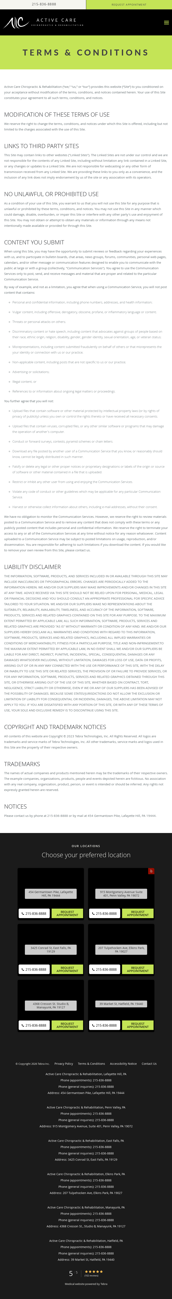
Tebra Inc (43, 1064)
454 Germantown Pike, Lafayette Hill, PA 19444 (51, 893)
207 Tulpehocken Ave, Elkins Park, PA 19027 (121, 949)
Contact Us (149, 1064)
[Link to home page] (42, 22)
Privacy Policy (64, 1064)
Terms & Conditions (91, 1064)
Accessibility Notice (123, 1064)
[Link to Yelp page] (151, 871)
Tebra (104, 1284)
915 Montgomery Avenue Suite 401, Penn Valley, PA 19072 (121, 893)
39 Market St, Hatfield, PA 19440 (121, 1004)
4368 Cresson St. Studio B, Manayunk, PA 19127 (51, 1005)
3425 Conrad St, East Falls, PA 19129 (51, 949)
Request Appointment (67, 913)
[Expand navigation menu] (166, 22)
